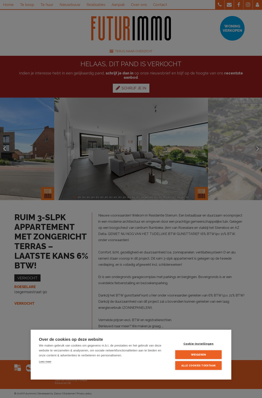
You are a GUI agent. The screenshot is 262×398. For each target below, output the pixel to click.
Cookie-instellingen (198, 343)
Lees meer (45, 361)
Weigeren (198, 354)
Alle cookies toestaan (198, 365)
